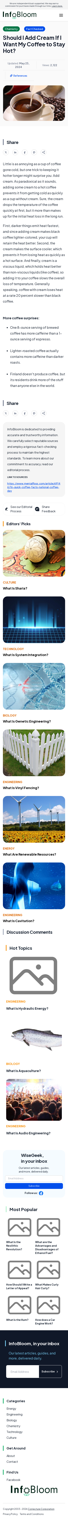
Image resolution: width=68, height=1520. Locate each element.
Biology (10, 715)
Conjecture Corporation (41, 1509)
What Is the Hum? (17, 1319)
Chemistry (13, 1426)
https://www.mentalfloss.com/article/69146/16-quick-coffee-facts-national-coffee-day (33, 487)
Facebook (13, 1480)
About (11, 1456)
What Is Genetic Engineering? (27, 721)
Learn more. (57, 6)
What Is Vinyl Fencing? (21, 788)
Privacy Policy (10, 1514)
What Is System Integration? (25, 655)
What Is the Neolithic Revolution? (14, 1245)
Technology (13, 649)
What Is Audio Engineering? (28, 1133)
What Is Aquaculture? (23, 1071)
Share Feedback (44, 509)
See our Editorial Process (18, 509)
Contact (12, 1461)
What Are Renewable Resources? (29, 854)
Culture (9, 582)
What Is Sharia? (15, 588)
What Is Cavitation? (18, 921)
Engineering (12, 782)
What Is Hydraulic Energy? (27, 1008)
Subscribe (34, 1186)
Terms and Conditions (32, 1514)
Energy (9, 848)
